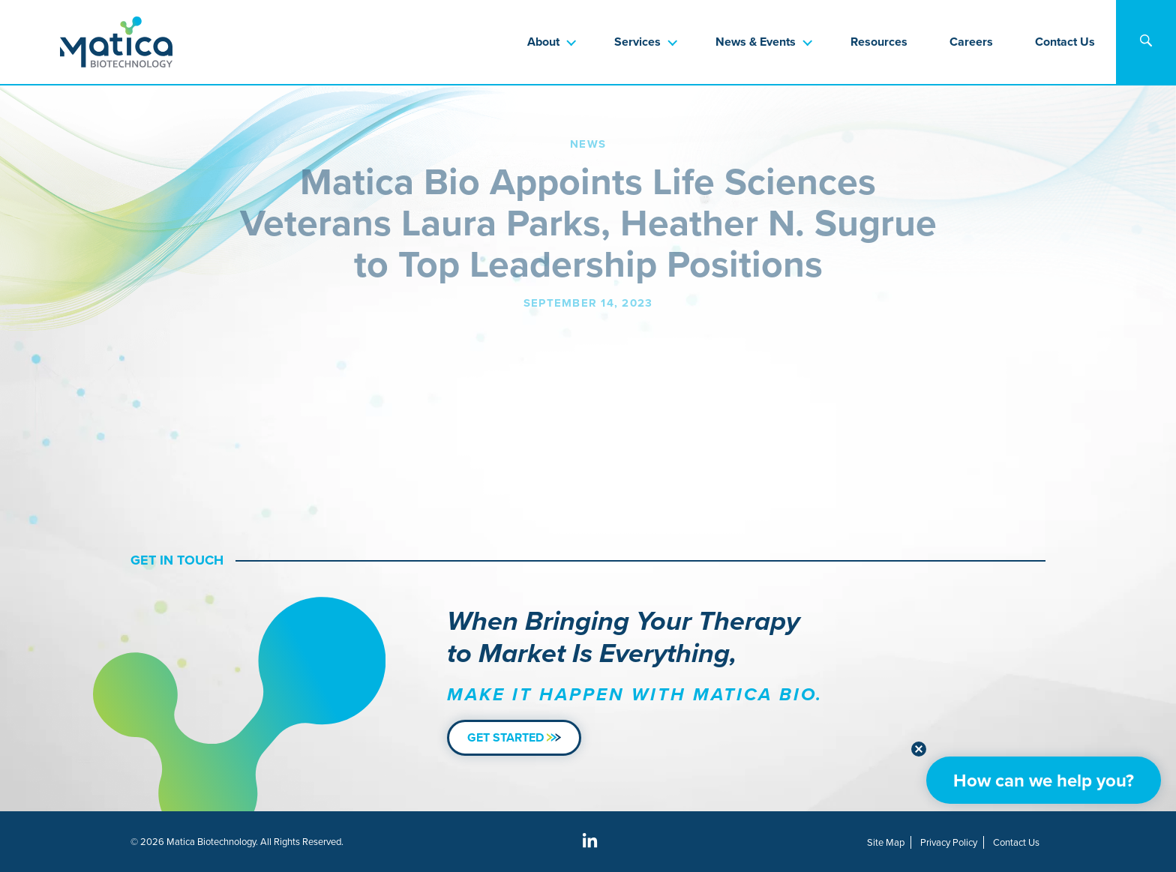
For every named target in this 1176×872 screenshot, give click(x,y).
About (543, 41)
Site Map (885, 842)
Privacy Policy (948, 842)
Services (637, 41)
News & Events (756, 41)
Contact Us (1065, 41)
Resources (879, 41)
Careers (971, 41)
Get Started (514, 737)
